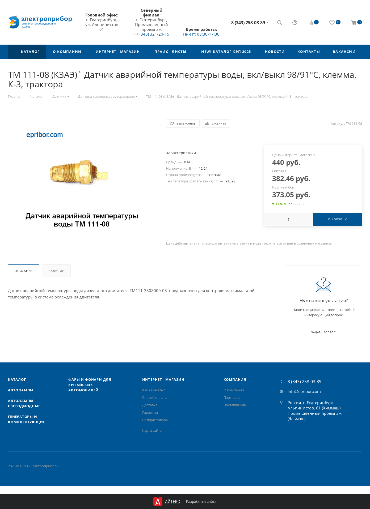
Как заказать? (153, 390)
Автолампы (20, 390)
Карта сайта (152, 430)
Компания (235, 379)
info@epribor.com (304, 391)
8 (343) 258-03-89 (248, 22)
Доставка (149, 405)
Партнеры (232, 397)
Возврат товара (155, 419)
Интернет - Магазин (163, 379)
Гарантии (150, 412)
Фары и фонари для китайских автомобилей (89, 384)
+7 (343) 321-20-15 (151, 34)
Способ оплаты (154, 397)
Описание (23, 271)
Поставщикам (235, 405)
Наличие (56, 271)
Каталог (17, 379)
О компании (234, 390)
